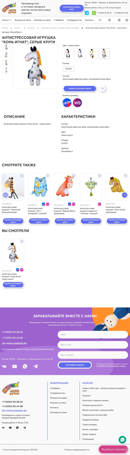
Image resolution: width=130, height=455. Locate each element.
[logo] (9, 8)
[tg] (87, 13)
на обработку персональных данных (110, 366)
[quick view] (13, 187)
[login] (118, 20)
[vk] (4, 366)
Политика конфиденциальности (76, 450)
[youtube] (14, 366)
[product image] (35, 66)
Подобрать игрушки (113, 449)
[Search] (100, 20)
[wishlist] (109, 20)
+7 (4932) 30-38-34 (104, 13)
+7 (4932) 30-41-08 (121, 13)
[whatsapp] (94, 13)
